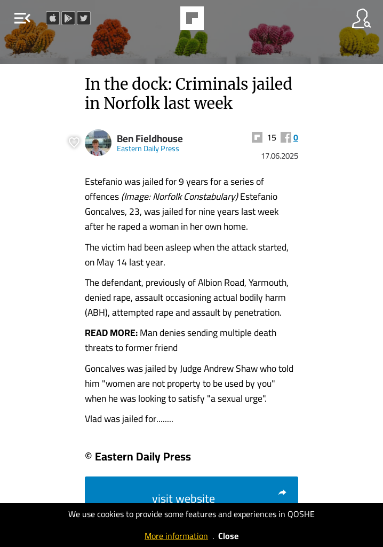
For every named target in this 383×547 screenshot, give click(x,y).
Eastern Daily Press (148, 148)
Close (228, 536)
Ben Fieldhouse (150, 138)
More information (176, 536)
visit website (220, 498)
